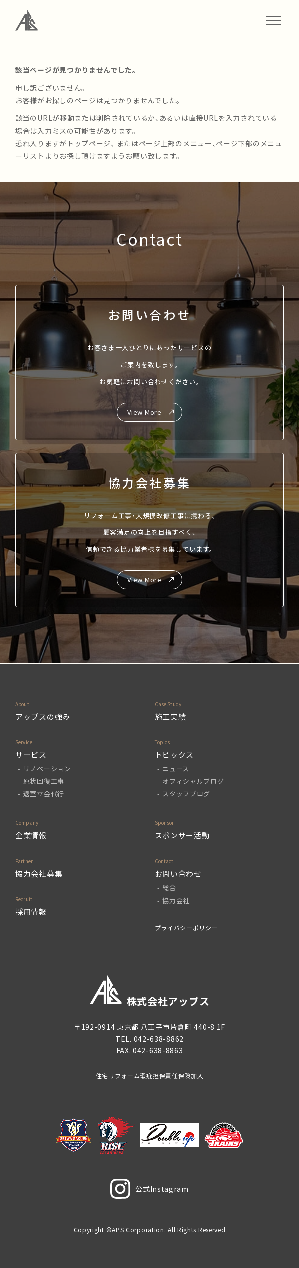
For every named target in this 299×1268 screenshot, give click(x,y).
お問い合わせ (178, 873)
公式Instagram (149, 1189)
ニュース (175, 768)
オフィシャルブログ (193, 781)
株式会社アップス (150, 991)
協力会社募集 (38, 873)
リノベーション (47, 768)
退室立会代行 (43, 793)
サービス (31, 754)
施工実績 (170, 716)
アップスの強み (42, 716)
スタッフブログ (186, 793)
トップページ (89, 143)
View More (144, 412)
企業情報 (31, 835)
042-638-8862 (159, 1039)
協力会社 (176, 900)
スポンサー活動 (182, 835)
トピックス (174, 754)
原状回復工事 (43, 781)
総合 (169, 887)
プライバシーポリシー (186, 927)
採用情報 (31, 911)
